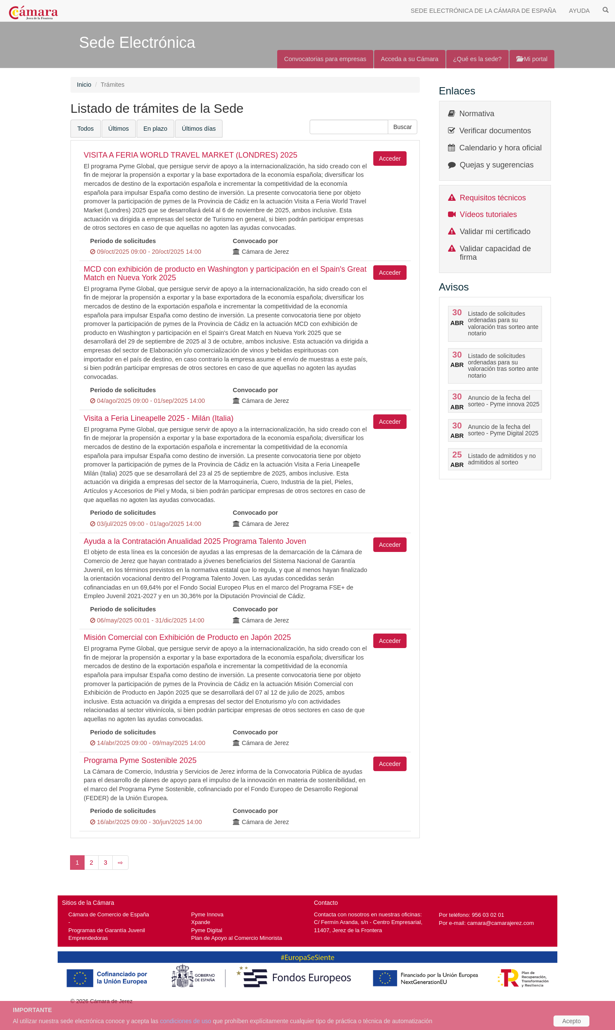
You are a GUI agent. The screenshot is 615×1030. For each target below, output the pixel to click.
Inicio (84, 84)
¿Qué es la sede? (477, 59)
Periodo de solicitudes (123, 241)
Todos (85, 128)
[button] (403, 127)
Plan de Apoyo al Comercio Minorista (236, 938)
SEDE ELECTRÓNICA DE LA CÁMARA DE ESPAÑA (483, 10)
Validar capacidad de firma (495, 252)
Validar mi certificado (495, 231)
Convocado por (255, 241)
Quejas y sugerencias (497, 165)
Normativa (477, 113)
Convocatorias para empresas (325, 59)
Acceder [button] (390, 158)
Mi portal (532, 59)
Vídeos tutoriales (488, 214)
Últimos (118, 128)
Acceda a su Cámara (410, 59)
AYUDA (579, 10)
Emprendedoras (88, 938)
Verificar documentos (495, 130)
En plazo (155, 128)
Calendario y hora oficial (501, 148)
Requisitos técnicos (493, 198)
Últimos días (199, 128)
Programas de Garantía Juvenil (106, 930)
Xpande (201, 922)
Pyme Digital (207, 930)
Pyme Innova (207, 914)
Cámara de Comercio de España (108, 914)
